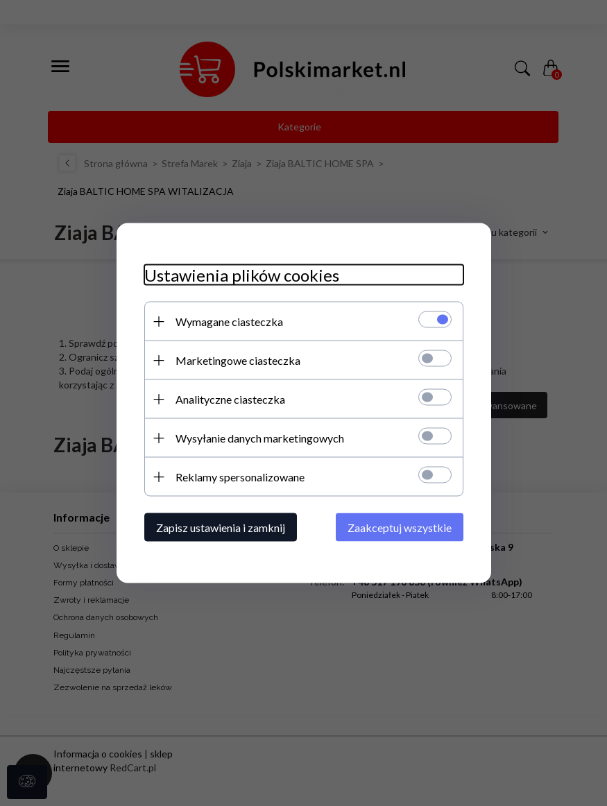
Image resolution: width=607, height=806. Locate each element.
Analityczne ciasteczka (230, 399)
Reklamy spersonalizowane (240, 476)
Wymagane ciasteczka (229, 321)
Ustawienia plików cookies (241, 275)
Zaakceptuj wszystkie (400, 527)
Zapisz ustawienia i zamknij (220, 527)
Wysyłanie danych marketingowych (260, 438)
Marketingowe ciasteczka (238, 360)
